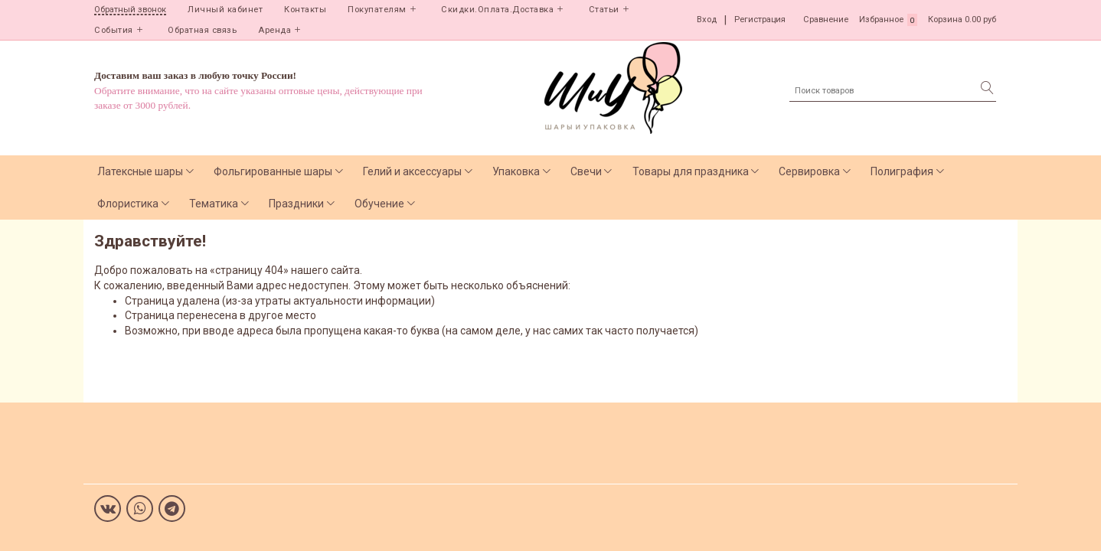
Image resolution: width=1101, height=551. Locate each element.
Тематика (213, 203)
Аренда (274, 30)
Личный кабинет (225, 10)
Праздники (296, 203)
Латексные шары (140, 171)
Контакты (305, 10)
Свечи (586, 171)
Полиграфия (902, 171)
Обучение (379, 203)
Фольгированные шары (273, 171)
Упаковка (516, 171)
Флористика (127, 203)
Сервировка (809, 171)
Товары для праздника (690, 171)
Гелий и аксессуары (412, 171)
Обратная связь (202, 30)
